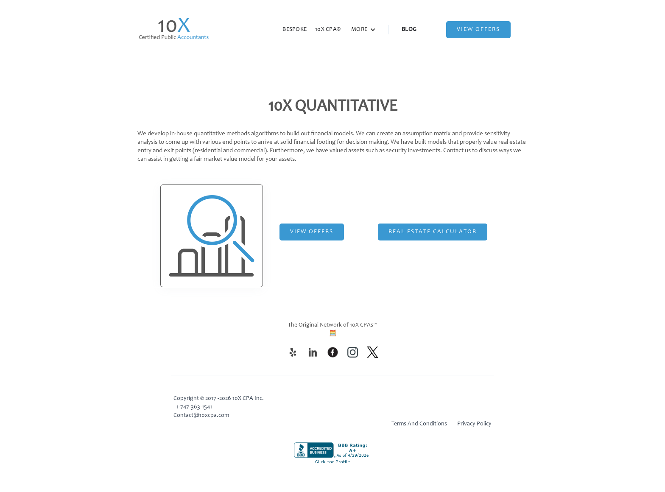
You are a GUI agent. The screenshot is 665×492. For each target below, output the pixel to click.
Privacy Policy (474, 424)
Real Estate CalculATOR (432, 232)
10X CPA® (328, 30)
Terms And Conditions (419, 424)
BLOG (409, 30)
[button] (363, 29)
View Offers (478, 30)
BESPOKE (294, 30)
